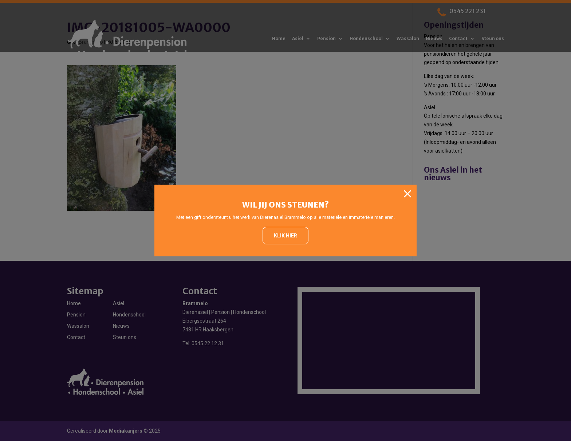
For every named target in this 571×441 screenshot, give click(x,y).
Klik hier (285, 236)
